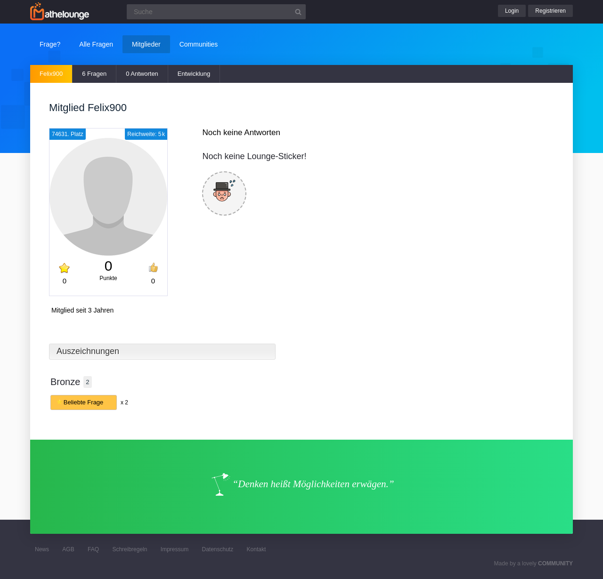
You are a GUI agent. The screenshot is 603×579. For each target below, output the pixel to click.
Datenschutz (217, 549)
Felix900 (51, 73)
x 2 (124, 402)
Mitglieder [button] (146, 44)
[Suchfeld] (216, 11)
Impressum (174, 549)
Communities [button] (198, 44)
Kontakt (256, 549)
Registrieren (550, 11)
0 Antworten (142, 73)
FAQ (93, 549)
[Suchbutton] (298, 11)
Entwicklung (194, 73)
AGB (68, 549)
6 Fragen (94, 73)
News (42, 549)
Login (512, 11)
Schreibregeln (129, 549)
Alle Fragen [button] (96, 44)
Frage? (50, 44)
